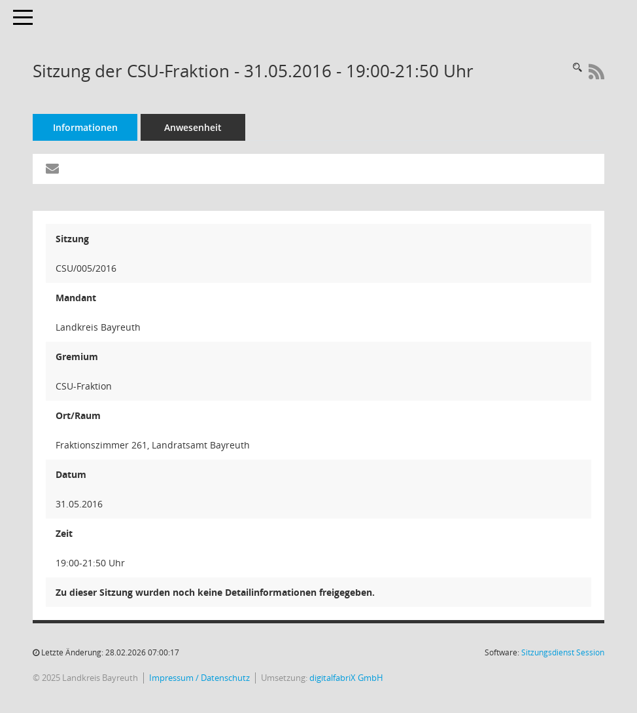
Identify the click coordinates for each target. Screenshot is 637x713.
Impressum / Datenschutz (199, 678)
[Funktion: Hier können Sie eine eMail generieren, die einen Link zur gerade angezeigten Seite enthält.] (52, 169)
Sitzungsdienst (562, 652)
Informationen (85, 127)
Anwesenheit (193, 127)
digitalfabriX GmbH (346, 678)
